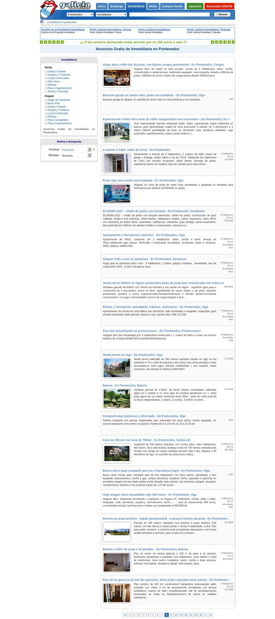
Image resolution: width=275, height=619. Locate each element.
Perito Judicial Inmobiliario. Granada (209, 29)
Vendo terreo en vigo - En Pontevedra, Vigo (133, 354)
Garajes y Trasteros (58, 110)
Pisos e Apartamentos (60, 88)
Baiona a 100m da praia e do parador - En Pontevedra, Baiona (145, 549)
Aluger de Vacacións (59, 100)
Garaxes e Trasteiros (59, 74)
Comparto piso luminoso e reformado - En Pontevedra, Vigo (144, 416)
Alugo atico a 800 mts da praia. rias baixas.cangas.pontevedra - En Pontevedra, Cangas (163, 64)
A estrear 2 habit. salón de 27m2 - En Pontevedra (136, 149)
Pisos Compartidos (58, 120)
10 (176, 615)
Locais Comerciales (58, 78)
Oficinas (52, 84)
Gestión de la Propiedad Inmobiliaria (63, 29)
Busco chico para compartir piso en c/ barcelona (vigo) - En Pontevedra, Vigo (156, 470)
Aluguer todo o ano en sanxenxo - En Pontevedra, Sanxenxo (144, 259)
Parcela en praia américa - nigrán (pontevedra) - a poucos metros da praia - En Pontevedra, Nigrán (169, 518)
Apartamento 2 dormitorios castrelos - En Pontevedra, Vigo (144, 235)
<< (125, 615)
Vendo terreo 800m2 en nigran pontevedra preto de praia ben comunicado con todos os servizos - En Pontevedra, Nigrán (169, 283)
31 (190, 615)
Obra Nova (53, 81)
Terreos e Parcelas (58, 91)
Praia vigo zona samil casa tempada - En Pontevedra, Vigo (143, 180)
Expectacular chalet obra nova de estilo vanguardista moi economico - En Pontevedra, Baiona (168, 119)
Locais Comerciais (58, 113)
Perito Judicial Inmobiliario (154, 29)
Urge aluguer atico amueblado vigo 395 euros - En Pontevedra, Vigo (150, 494)
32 (196, 615)
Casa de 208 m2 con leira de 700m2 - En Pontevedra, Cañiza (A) (146, 440)
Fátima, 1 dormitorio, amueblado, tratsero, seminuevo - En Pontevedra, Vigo (155, 307)
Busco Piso (54, 103)
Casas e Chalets (57, 71)
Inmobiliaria (69, 59)
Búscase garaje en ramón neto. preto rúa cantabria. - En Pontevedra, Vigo (154, 95)
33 (201, 615)
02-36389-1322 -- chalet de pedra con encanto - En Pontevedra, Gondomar (154, 211)
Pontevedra (68, 150)
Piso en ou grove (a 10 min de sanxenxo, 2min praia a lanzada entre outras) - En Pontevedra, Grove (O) (169, 579)
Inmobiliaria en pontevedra (62, 22)
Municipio (67, 155)
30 (185, 615)
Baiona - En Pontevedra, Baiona (125, 385)
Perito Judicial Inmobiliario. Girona (110, 29)
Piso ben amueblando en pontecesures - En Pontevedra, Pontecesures (152, 331)
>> (210, 615)
